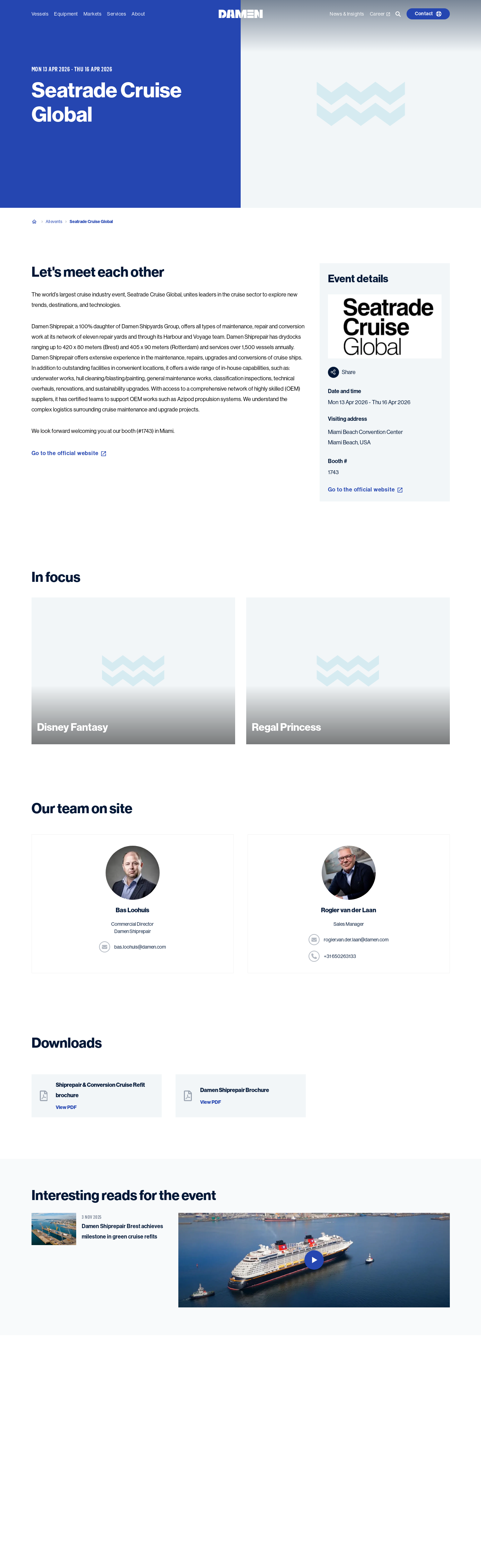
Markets (92, 12)
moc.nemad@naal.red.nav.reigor (356, 939)
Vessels (40, 12)
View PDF (66, 1107)
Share (342, 372)
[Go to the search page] (398, 12)
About (138, 12)
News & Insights (347, 12)
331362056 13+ (340, 956)
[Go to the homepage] (240, 12)
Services (116, 12)
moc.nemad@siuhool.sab (140, 947)
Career (380, 12)
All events (54, 221)
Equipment (66, 12)
